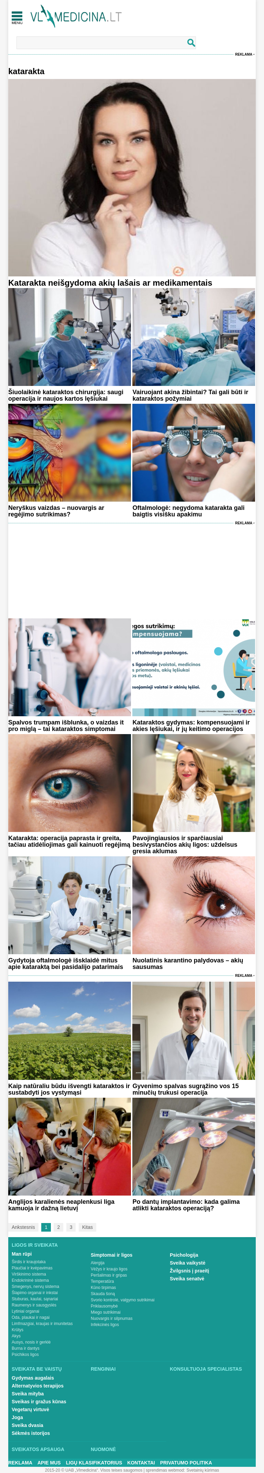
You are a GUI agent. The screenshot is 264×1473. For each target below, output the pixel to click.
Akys (16, 1336)
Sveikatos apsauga (38, 1449)
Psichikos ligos (25, 1354)
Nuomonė (103, 1449)
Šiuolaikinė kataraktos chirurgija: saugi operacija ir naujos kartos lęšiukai (65, 395)
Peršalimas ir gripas (109, 1275)
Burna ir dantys (26, 1348)
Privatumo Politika (186, 1462)
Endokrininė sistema (30, 1280)
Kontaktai (141, 1462)
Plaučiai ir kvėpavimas (32, 1268)
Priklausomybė (104, 1306)
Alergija (97, 1262)
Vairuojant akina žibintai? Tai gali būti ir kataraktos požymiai (190, 395)
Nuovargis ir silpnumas (111, 1318)
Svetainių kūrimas (203, 1470)
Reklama (243, 54)
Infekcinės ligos (105, 1324)
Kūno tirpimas (103, 1287)
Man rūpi (22, 1254)
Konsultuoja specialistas (206, 1369)
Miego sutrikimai (106, 1312)
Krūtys (17, 1329)
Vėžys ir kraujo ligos (109, 1269)
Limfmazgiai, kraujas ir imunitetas (42, 1323)
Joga (17, 1417)
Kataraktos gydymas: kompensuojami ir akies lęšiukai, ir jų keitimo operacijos (191, 725)
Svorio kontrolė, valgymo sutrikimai (122, 1300)
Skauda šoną (103, 1293)
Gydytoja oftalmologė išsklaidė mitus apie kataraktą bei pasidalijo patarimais (65, 963)
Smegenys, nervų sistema (35, 1286)
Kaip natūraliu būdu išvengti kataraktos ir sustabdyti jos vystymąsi (69, 1089)
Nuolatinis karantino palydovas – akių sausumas (187, 963)
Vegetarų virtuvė (30, 1409)
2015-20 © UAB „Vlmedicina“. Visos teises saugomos (93, 1470)
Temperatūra (102, 1281)
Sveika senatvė (187, 1278)
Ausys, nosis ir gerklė (31, 1342)
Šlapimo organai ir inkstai (35, 1292)
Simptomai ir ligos (111, 1255)
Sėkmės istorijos (31, 1433)
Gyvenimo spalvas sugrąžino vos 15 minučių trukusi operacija (185, 1089)
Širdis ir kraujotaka (29, 1261)
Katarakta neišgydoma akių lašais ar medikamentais (110, 282)
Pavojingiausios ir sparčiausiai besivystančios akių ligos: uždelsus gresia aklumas (184, 845)
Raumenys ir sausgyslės (34, 1305)
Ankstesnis (23, 1227)
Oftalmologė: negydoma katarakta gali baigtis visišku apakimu (188, 511)
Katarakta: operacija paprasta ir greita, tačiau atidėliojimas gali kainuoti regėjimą (69, 841)
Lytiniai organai (25, 1311)
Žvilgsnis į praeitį (189, 1271)
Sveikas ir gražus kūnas (39, 1401)
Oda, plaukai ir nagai (31, 1317)
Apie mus (49, 1462)
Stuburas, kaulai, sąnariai (35, 1299)
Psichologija (184, 1255)
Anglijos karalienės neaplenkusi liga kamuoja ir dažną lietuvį (61, 1205)
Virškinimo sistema (29, 1274)
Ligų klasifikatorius (94, 1462)
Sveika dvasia (27, 1425)
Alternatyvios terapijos (38, 1386)
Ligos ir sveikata (35, 1245)
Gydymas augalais (33, 1378)
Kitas (87, 1227)
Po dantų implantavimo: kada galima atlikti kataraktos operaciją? (186, 1205)
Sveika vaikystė (188, 1263)
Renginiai (103, 1369)
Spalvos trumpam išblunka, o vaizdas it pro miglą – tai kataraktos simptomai (66, 725)
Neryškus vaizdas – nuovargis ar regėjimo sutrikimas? (56, 511)
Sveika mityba (28, 1393)
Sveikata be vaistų (37, 1369)
